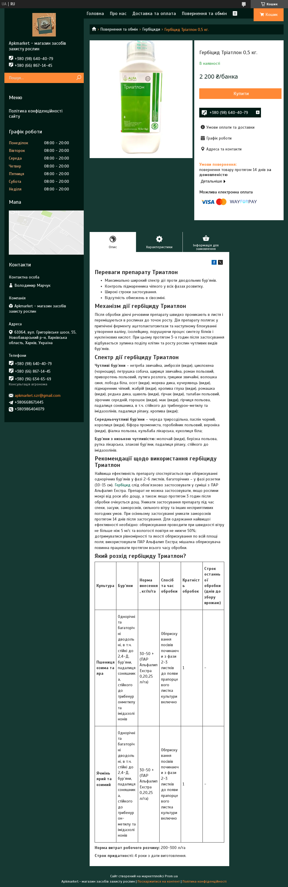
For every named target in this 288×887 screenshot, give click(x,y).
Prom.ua (171, 876)
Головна (95, 13)
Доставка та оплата (154, 13)
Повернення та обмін (204, 13)
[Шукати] (78, 78)
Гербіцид (122, 485)
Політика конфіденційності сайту (35, 113)
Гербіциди (151, 29)
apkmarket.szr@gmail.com (38, 395)
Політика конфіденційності (204, 881)
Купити (241, 94)
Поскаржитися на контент (159, 881)
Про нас (118, 13)
